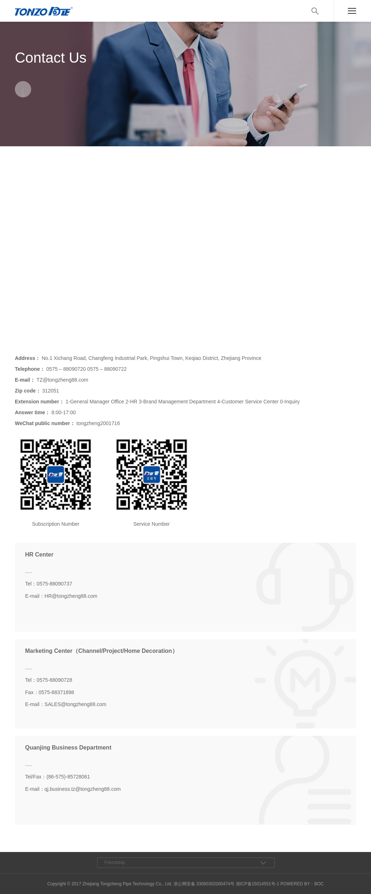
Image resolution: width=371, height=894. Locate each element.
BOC (319, 883)
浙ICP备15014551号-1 (257, 883)
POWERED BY (295, 883)
